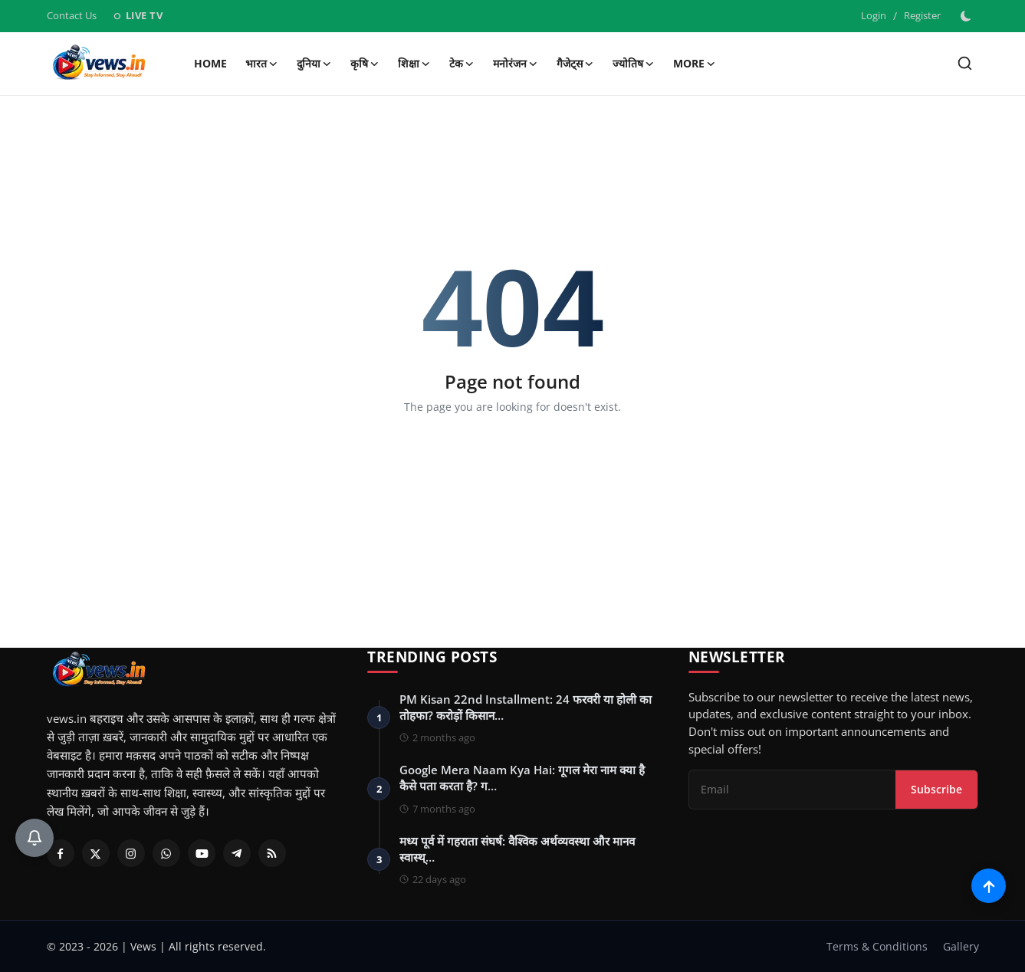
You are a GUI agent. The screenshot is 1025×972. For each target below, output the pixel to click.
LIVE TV (137, 15)
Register (922, 15)
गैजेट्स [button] (575, 64)
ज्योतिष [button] (634, 64)
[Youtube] (201, 853)
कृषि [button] (364, 64)
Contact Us (72, 15)
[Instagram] (131, 853)
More (694, 64)
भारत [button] (261, 64)
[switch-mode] (967, 16)
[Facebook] (60, 853)
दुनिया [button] (314, 64)
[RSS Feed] (272, 853)
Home (210, 63)
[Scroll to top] (988, 886)
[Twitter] (96, 853)
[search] (965, 63)
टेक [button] (462, 64)
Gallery (961, 946)
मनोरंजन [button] (515, 64)
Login (873, 15)
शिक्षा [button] (414, 64)
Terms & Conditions (877, 946)
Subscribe (936, 789)
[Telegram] (237, 853)
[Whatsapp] (166, 853)
